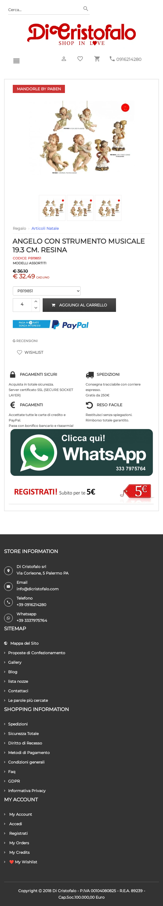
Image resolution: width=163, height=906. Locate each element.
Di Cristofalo (64, 890)
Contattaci (16, 690)
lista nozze (16, 681)
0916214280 (129, 59)
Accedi (13, 823)
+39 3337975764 (32, 620)
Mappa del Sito (21, 643)
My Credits (17, 852)
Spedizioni (16, 724)
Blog (10, 671)
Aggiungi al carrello (79, 305)
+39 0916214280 (31, 604)
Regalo (19, 228)
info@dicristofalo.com (38, 589)
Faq (9, 771)
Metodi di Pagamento (27, 752)
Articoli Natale (45, 228)
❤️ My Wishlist (20, 862)
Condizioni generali (24, 762)
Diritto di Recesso (23, 743)
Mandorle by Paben (39, 88)
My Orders (16, 842)
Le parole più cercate (26, 700)
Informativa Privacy (25, 790)
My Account (18, 814)
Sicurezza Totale (21, 733)
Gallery (12, 662)
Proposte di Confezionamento (34, 652)
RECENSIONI (25, 341)
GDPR (12, 781)
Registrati (16, 833)
